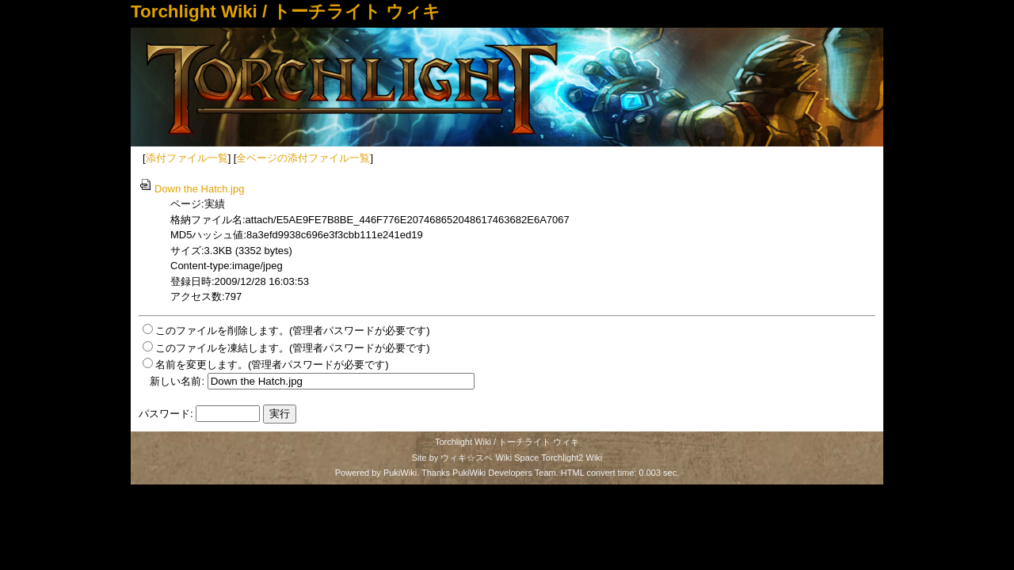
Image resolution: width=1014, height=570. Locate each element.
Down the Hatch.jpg (191, 189)
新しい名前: (177, 381)
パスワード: (166, 414)
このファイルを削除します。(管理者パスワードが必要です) (292, 330)
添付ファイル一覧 (187, 158)
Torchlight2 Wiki (571, 457)
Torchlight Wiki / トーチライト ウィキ (285, 11)
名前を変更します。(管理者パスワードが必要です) (272, 364)
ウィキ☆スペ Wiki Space (489, 457)
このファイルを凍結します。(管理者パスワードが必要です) (292, 348)
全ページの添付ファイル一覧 (303, 158)
